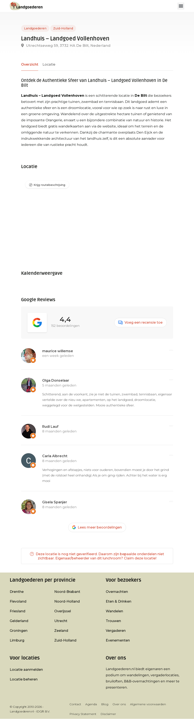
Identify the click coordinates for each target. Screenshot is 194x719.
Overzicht (29, 64)
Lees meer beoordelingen (97, 527)
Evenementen (118, 641)
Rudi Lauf (50, 427)
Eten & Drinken (118, 602)
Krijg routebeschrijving (49, 185)
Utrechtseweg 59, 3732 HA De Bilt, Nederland (65, 45)
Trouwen (113, 621)
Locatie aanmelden (26, 670)
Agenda (91, 704)
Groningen (18, 631)
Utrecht (60, 621)
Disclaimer (108, 714)
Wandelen (114, 611)
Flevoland (18, 602)
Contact (75, 704)
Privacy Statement (82, 714)
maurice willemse (57, 351)
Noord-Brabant (67, 592)
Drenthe (17, 592)
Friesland (17, 611)
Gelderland (19, 621)
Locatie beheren (24, 680)
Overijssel (62, 611)
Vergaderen (116, 631)
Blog (104, 704)
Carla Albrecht (54, 456)
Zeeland (61, 631)
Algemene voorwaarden (148, 704)
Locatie (48, 64)
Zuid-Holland (63, 28)
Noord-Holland (67, 602)
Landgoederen (35, 28)
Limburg (17, 641)
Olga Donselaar (55, 381)
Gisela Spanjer (54, 502)
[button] (180, 6)
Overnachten (117, 592)
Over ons (119, 704)
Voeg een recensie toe (140, 322)
